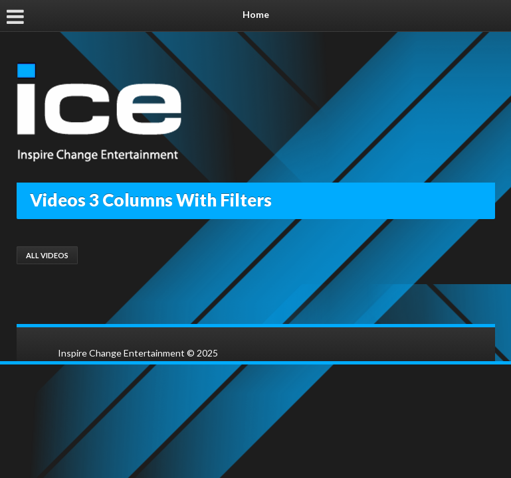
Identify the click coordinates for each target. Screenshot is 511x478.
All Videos (47, 255)
